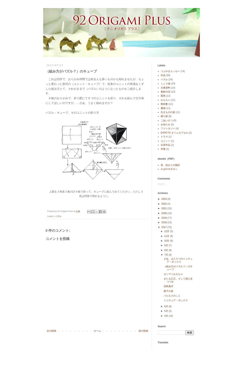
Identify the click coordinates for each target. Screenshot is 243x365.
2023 (164, 199)
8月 (166, 250)
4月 (166, 315)
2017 (164, 227)
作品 (163, 75)
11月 (167, 236)
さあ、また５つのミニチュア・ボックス (178, 260)
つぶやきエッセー (170, 71)
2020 (164, 213)
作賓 (163, 149)
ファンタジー (168, 128)
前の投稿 (143, 330)
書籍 (163, 108)
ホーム (97, 330)
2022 (164, 203)
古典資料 (165, 87)
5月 (166, 311)
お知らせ (165, 124)
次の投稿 (51, 330)
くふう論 (165, 83)
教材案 (164, 104)
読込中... (162, 184)
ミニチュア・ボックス (176, 300)
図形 (163, 95)
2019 (164, 217)
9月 (166, 245)
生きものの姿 (168, 112)
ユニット (165, 141)
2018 (164, 222)
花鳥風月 (168, 286)
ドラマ (164, 136)
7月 (166, 254)
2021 (164, 208)
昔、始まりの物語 (170, 165)
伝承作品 (165, 145)
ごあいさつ (167, 120)
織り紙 (164, 116)
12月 (167, 231)
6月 (166, 306)
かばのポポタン (169, 169)
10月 (167, 240)
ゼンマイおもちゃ (173, 274)
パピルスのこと (172, 295)
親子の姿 (168, 291)
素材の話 (165, 91)
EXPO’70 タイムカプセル (174, 132)
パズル (58, 216)
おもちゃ (165, 100)
